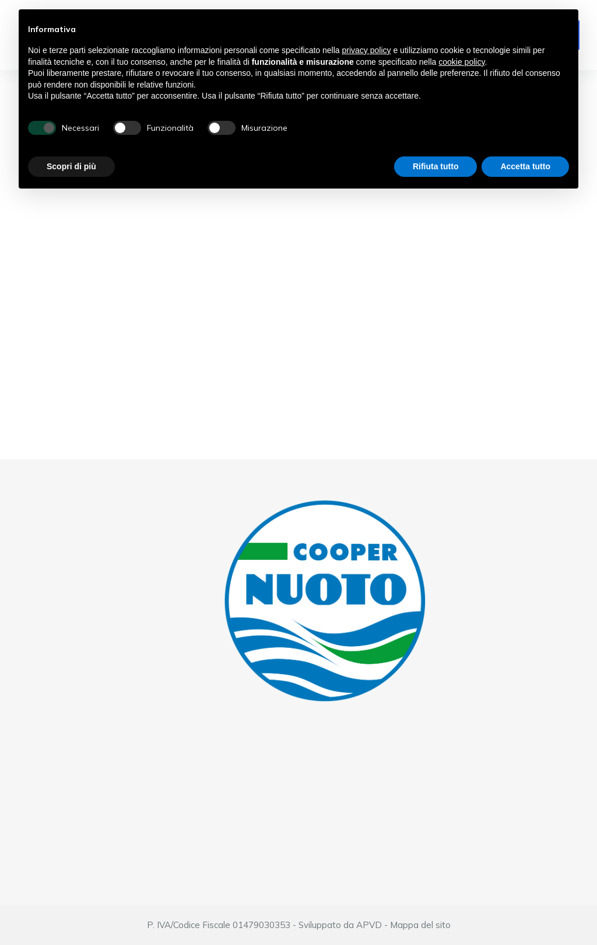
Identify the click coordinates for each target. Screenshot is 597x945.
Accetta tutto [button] (525, 166)
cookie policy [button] (461, 62)
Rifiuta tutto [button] (436, 166)
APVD (369, 924)
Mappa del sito (420, 924)
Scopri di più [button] (71, 166)
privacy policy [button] (366, 50)
